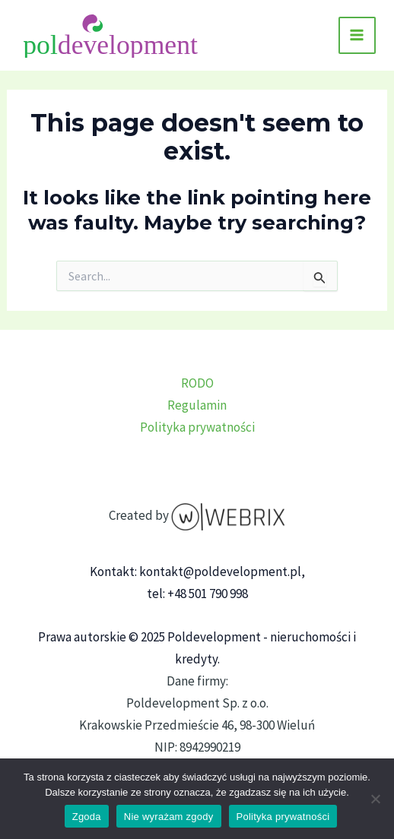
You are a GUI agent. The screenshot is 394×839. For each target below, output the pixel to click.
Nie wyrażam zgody (169, 816)
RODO (197, 383)
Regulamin (197, 405)
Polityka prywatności (197, 427)
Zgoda (86, 816)
